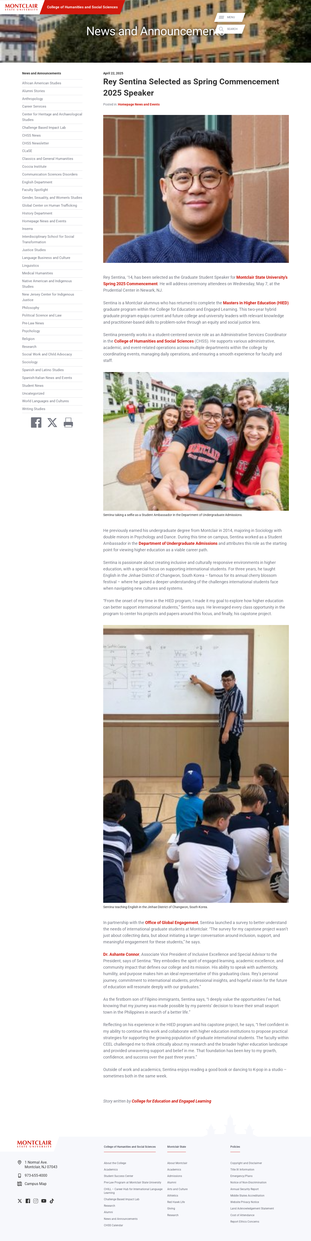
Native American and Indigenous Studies (47, 284)
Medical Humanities (37, 273)
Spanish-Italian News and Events (47, 378)
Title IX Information (242, 1169)
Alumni (108, 1212)
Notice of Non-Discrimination (248, 1182)
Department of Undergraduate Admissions (178, 543)
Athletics (172, 1195)
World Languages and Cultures (45, 401)
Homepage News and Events (44, 221)
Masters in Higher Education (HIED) (256, 303)
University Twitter (19, 1200)
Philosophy (30, 308)
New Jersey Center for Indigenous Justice (48, 297)
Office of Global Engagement (171, 922)
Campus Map (32, 1184)
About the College (115, 1163)
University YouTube (43, 1200)
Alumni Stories (33, 91)
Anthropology (32, 99)
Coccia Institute (34, 166)
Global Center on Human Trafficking (49, 205)
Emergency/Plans (241, 1176)
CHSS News (31, 135)
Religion (28, 339)
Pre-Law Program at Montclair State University (132, 1182)
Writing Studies (33, 409)
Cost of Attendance (242, 1215)
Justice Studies (34, 250)
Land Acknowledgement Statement (252, 1208)
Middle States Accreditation (247, 1195)
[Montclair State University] (21, 7)
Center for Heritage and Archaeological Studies (52, 117)
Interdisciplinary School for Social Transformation (48, 239)
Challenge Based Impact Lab (44, 128)
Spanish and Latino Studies (43, 370)
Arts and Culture (177, 1189)
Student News (33, 386)
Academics (111, 1169)
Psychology (31, 331)
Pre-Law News (33, 323)
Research (29, 347)
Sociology (30, 362)
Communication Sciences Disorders (50, 174)
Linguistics (30, 266)
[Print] (66, 423)
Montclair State (176, 1146)
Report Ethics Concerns (244, 1221)
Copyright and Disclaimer (246, 1163)
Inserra (27, 229)
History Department (37, 213)
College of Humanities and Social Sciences (82, 7)
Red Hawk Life (176, 1202)
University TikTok (51, 1200)
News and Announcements (41, 73)
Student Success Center (118, 1176)
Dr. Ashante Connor (121, 954)
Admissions (174, 1176)
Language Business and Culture (46, 258)
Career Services (34, 106)
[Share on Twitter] (50, 423)
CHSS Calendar (113, 1225)
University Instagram (35, 1200)
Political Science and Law (42, 315)
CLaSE (27, 151)
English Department (37, 182)
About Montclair (177, 1163)
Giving (171, 1208)
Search (301, 29)
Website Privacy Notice (244, 1202)
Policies (235, 1146)
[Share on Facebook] (34, 423)
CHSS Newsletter (35, 143)
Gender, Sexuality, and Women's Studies (52, 198)
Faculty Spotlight (35, 190)
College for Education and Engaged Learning (171, 1101)
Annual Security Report (244, 1189)
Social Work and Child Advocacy (47, 354)
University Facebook (27, 1200)
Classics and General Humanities (47, 159)
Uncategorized (33, 393)
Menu (300, 17)
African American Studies (41, 83)
